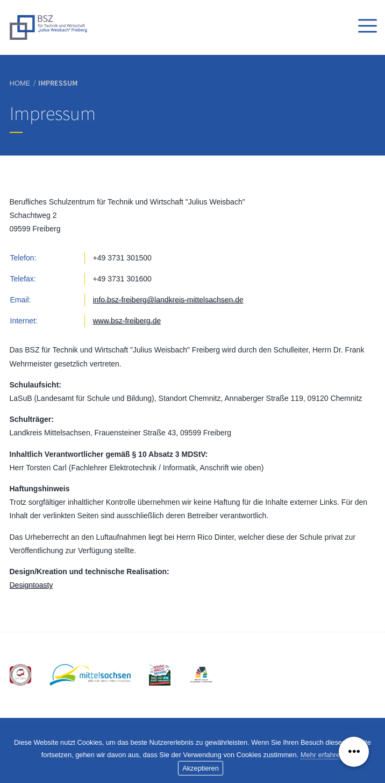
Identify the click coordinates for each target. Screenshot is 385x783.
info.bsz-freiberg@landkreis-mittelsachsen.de (168, 299)
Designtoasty (31, 585)
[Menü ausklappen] (354, 752)
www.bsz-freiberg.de (127, 320)
